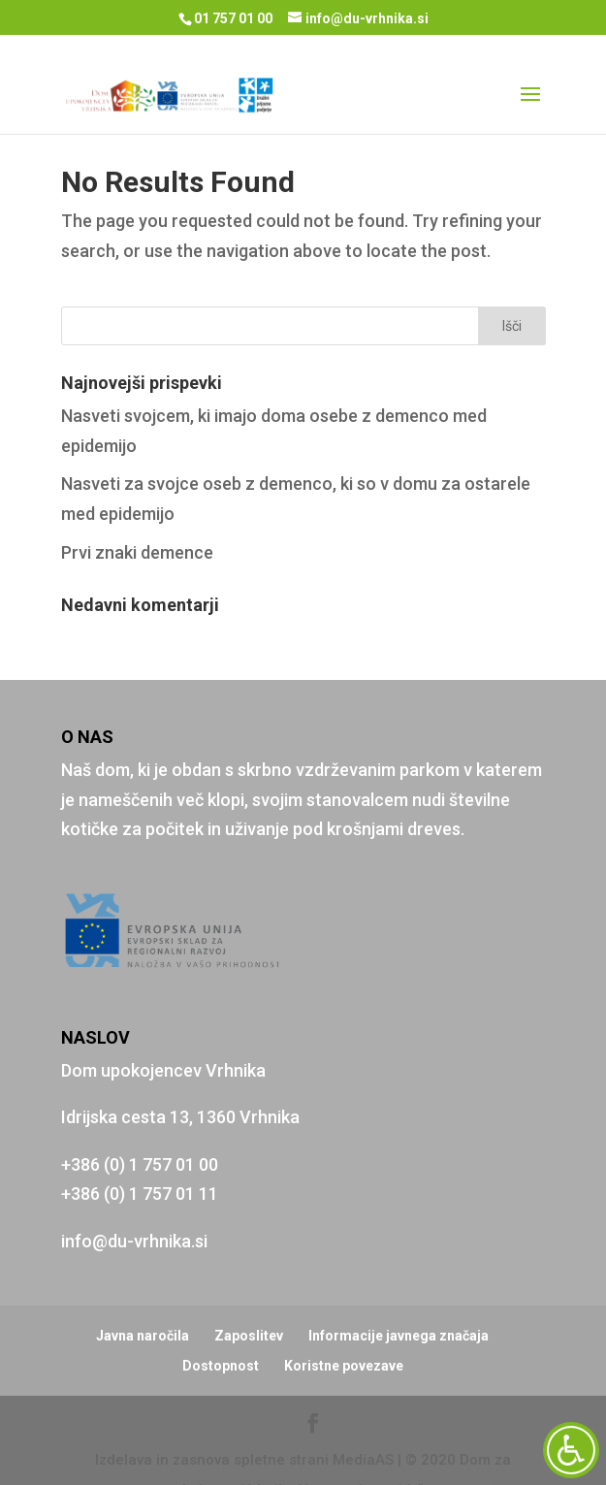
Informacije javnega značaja (398, 1301)
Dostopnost (220, 1332)
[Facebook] (313, 1391)
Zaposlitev (248, 1301)
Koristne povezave (343, 1332)
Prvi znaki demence (137, 518)
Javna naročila (142, 1301)
